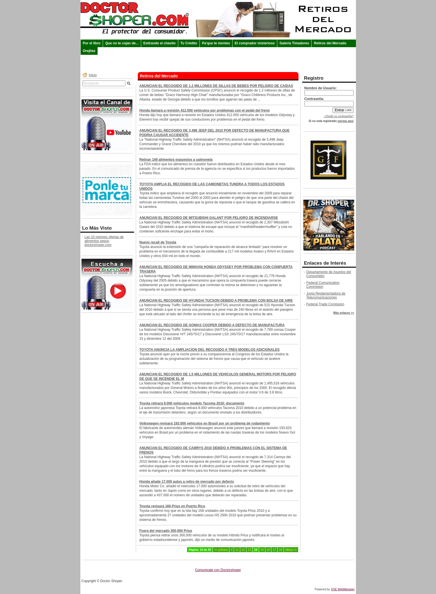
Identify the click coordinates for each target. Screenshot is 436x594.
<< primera (221, 549)
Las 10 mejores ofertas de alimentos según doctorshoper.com (104, 241)
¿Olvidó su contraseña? (339, 116)
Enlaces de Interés (325, 263)
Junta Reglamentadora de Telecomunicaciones (325, 295)
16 (268, 549)
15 (262, 549)
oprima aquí (346, 121)
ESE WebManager (343, 589)
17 (274, 549)
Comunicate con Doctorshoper (218, 570)
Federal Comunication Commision (323, 285)
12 (243, 549)
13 (249, 549)
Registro (313, 78)
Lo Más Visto (97, 228)
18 (280, 549)
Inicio (93, 75)
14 (255, 549)
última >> (291, 549)
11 (237, 549)
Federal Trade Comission (325, 304)
